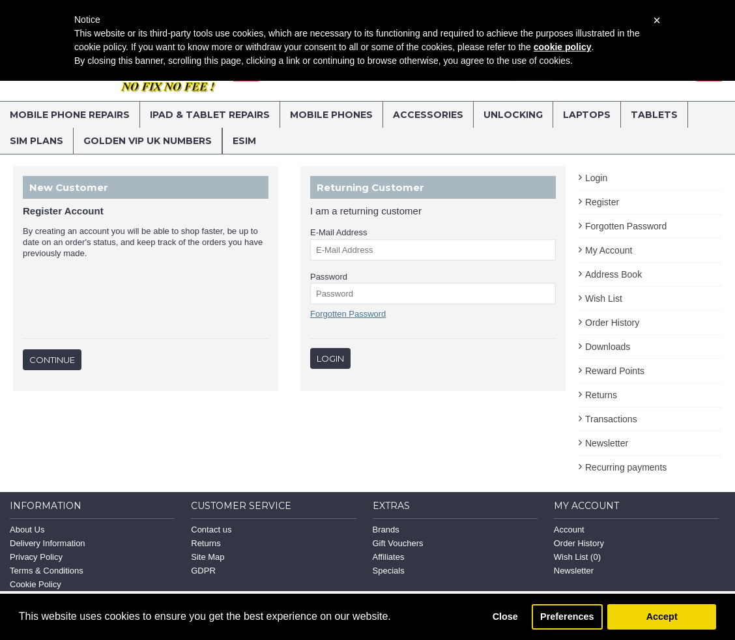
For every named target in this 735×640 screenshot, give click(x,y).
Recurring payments (626, 467)
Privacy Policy (36, 557)
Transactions (611, 419)
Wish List (603, 298)
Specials (389, 570)
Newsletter (606, 443)
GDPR (203, 570)
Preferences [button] (567, 616)
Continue (52, 360)
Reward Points (614, 371)
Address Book (613, 274)
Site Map (207, 557)
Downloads (607, 347)
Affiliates (389, 557)
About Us (27, 529)
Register (602, 202)
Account (569, 529)
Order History (612, 322)
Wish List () (577, 557)
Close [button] (505, 616)
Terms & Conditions (46, 570)
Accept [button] (662, 616)
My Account (608, 250)
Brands (386, 529)
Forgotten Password (626, 226)
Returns (601, 395)
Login (596, 178)
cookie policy (563, 47)
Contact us (211, 529)
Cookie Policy (35, 584)
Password (328, 277)
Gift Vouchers (398, 543)
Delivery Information (47, 543)
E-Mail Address (338, 232)
